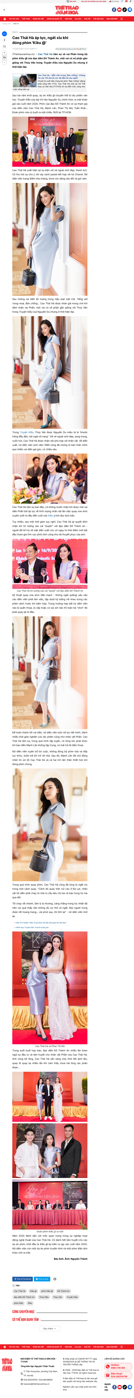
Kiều (30, 1303)
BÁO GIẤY (73, 1)
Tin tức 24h (14, 19)
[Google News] (71, 49)
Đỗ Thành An (64, 1291)
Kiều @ (33, 1291)
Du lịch (78, 19)
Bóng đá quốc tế (54, 19)
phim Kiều (18, 1303)
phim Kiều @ (47, 1291)
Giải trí (16, 24)
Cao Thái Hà (45, 54)
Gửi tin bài (114, 1)
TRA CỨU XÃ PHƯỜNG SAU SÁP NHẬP (93, 1)
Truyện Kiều (72, 1297)
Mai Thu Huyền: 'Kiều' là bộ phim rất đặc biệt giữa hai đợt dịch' (41, 923)
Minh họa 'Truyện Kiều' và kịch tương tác (32, 927)
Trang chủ (6, 24)
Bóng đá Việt (38, 19)
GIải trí (87, 19)
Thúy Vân (57, 1297)
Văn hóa (68, 19)
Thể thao (26, 19)
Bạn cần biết (112, 19)
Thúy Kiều (44, 1297)
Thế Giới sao (98, 19)
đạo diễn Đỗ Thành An (24, 1297)
